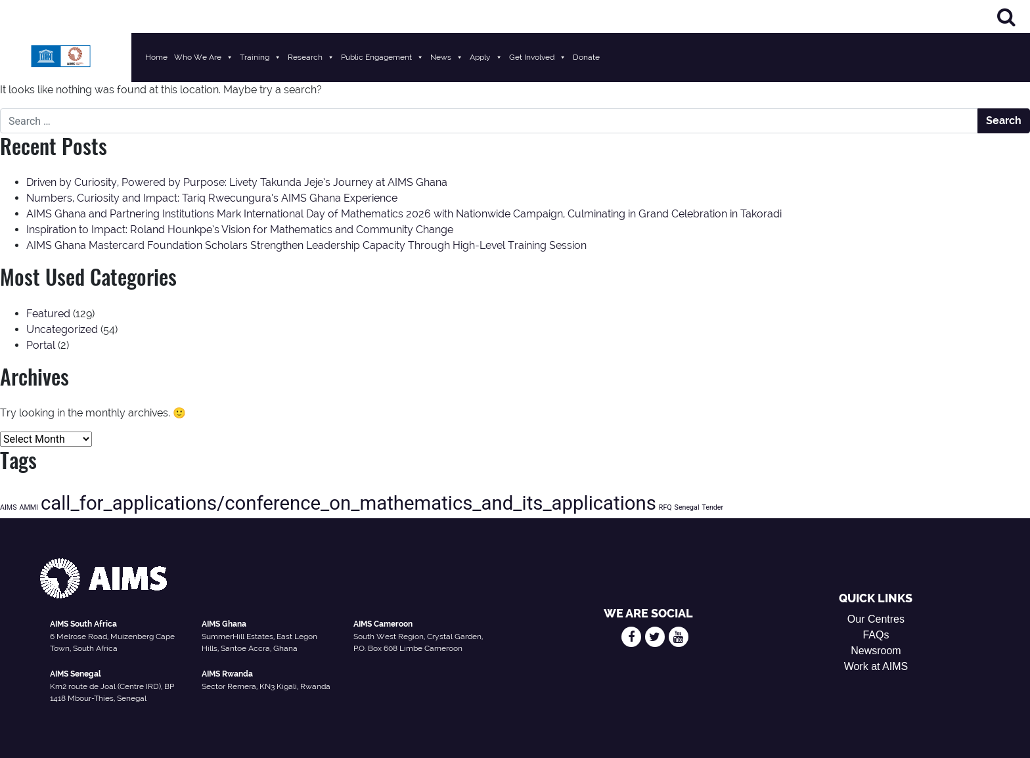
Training (260, 57)
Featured (48, 313)
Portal (40, 345)
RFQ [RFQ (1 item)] (665, 507)
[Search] (1006, 17)
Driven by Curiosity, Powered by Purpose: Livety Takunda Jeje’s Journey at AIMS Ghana (236, 182)
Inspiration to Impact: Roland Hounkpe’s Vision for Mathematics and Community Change (239, 229)
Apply (486, 57)
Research (311, 57)
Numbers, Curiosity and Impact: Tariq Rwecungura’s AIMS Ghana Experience (211, 198)
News (446, 57)
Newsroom (876, 650)
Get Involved (537, 57)
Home (156, 57)
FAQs (875, 634)
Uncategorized (62, 329)
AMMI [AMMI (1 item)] (28, 507)
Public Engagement (382, 57)
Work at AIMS (876, 666)
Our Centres (876, 619)
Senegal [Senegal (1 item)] (687, 507)
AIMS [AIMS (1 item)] (8, 507)
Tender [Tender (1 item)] (712, 507)
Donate (586, 57)
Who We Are (203, 57)
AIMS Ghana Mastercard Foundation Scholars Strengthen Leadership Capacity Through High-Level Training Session (306, 245)
